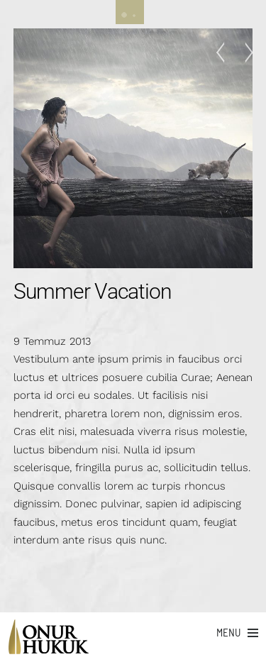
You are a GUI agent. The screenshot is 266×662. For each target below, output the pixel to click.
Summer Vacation (92, 291)
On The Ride (245, 52)
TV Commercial (224, 52)
